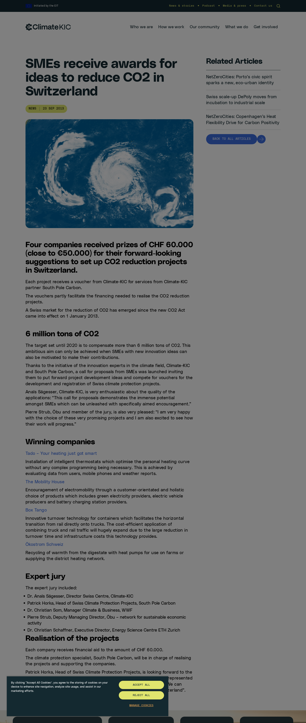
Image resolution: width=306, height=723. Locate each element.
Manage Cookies (141, 705)
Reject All (141, 695)
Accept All (141, 685)
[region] (87, 696)
